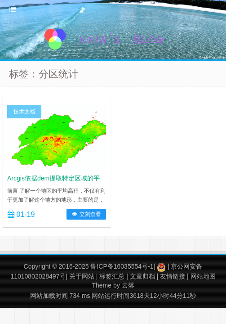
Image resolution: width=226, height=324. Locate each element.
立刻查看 (86, 214)
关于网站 (81, 276)
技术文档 (24, 111)
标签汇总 (111, 276)
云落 (128, 285)
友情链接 (172, 276)
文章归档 (142, 276)
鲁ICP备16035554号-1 (121, 266)
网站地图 (203, 276)
